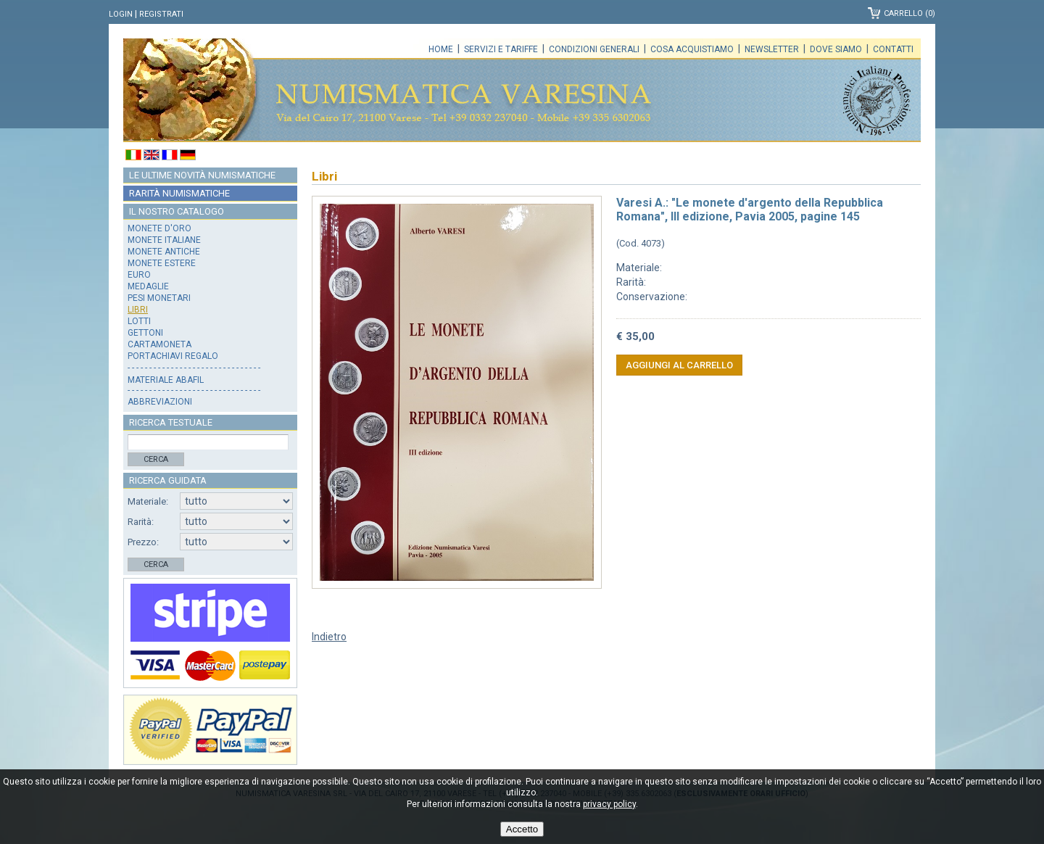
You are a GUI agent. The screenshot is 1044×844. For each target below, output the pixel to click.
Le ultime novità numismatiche (202, 175)
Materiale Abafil (166, 380)
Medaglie (148, 286)
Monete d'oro (159, 228)
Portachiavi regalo (173, 356)
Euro (139, 275)
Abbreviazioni (160, 402)
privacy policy (609, 804)
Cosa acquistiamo (692, 49)
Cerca (156, 459)
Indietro (329, 636)
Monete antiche (164, 252)
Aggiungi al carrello (679, 365)
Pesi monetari (159, 298)
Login (121, 14)
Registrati (161, 14)
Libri (138, 310)
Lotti (139, 321)
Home (440, 49)
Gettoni (145, 333)
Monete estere (162, 263)
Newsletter (772, 49)
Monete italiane (164, 240)
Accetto (522, 829)
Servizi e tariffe (501, 49)
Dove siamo (836, 49)
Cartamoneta (159, 344)
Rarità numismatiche (179, 193)
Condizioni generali (594, 49)
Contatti (893, 49)
